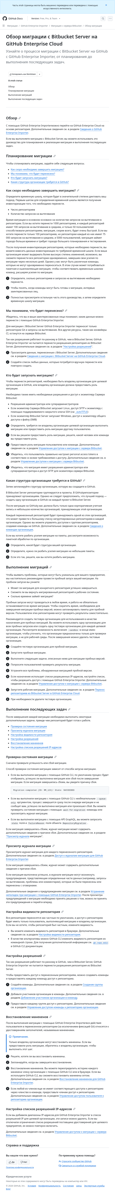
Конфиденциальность (49, 1185)
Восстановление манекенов (27, 743)
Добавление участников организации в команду (49, 997)
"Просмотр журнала (17, 836)
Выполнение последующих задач (38, 709)
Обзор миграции (93, 25)
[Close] (106, 5)
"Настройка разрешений (77, 346)
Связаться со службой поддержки (77, 1165)
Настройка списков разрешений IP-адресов (36, 747)
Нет (24, 1162)
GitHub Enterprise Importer (34, 25)
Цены (79, 1185)
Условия (32, 1185)
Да (12, 1162)
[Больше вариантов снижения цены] (39, 74)
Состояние (68, 1185)
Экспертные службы (94, 1185)
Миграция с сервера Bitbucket (66, 25)
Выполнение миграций (29, 567)
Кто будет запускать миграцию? (29, 177)
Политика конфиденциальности (20, 1167)
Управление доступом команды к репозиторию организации (62, 1007)
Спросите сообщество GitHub (75, 1161)
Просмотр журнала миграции (28, 730)
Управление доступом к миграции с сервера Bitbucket (70, 448)
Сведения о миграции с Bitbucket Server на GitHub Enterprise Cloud (66, 356)
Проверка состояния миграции (29, 726)
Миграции (12, 25)
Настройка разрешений (24, 739)
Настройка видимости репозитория (31, 734)
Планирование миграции (31, 155)
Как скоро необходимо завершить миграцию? (37, 169)
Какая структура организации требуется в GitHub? (40, 182)
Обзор (13, 117)
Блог (8, 1188)
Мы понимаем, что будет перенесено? (33, 173)
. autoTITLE (81, 411)
